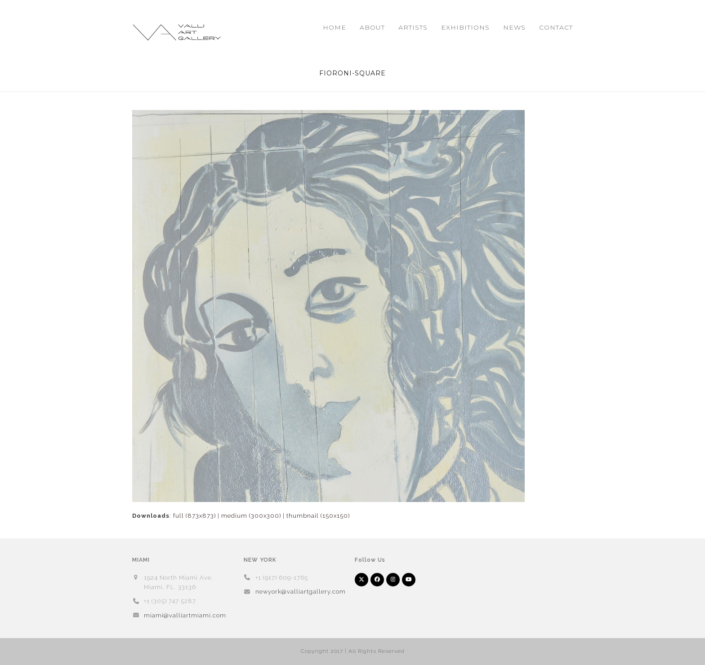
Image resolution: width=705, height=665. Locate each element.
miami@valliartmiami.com (185, 615)
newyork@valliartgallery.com (300, 591)
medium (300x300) (251, 515)
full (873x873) (194, 515)
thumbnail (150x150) (318, 515)
